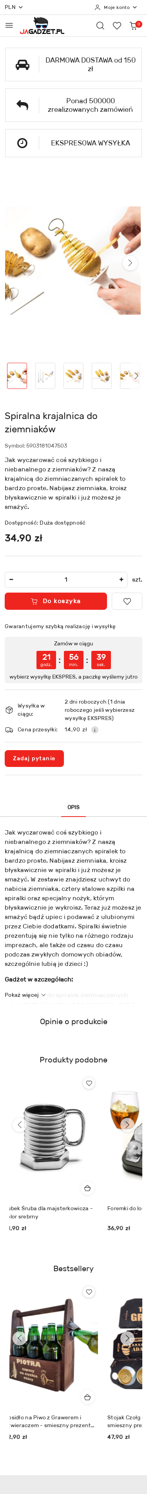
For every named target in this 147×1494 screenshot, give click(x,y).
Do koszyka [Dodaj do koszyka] (56, 601)
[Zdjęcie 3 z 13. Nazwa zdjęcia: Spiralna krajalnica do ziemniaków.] (73, 376)
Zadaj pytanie (34, 758)
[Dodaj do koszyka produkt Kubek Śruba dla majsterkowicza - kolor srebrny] (93, 1188)
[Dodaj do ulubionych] (127, 601)
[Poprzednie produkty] (20, 1125)
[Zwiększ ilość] (121, 580)
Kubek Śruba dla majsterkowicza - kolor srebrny (53, 1212)
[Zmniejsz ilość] (11, 580)
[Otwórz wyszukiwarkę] (100, 25)
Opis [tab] (73, 807)
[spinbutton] (66, 580)
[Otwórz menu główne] (9, 25)
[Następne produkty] (127, 1125)
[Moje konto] (116, 7)
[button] (130, 263)
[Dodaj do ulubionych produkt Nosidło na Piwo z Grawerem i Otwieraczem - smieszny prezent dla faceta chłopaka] (94, 1292)
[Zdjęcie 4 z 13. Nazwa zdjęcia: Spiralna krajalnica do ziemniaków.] (101, 376)
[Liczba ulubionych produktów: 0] (117, 25)
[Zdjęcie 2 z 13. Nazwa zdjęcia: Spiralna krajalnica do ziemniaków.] (45, 376)
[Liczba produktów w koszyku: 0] (133, 25)
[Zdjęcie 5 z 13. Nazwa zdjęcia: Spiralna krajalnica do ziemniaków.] (129, 376)
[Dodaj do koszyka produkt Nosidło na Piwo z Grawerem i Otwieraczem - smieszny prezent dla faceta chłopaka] (93, 1397)
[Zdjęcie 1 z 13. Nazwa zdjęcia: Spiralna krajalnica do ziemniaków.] (17, 376)
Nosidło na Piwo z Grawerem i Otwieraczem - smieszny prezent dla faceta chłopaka (52, 1421)
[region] (73, 660)
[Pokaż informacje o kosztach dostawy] (95, 730)
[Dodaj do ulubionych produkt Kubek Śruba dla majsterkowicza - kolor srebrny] (94, 1083)
